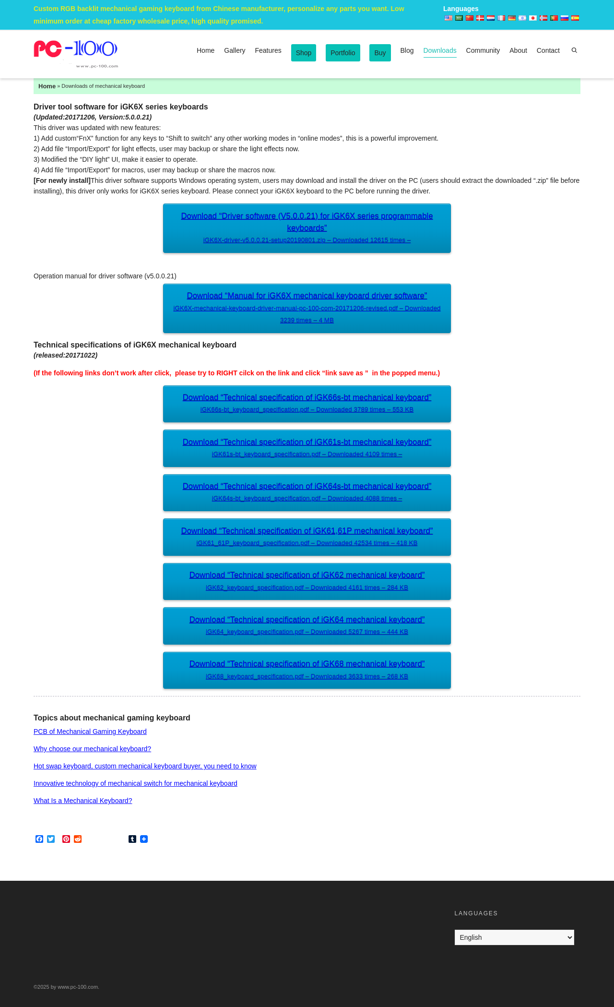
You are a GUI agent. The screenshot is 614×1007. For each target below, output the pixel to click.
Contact (548, 50)
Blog (407, 50)
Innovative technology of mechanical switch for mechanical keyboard (135, 783)
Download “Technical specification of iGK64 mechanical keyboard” (307, 626)
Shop (304, 53)
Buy (380, 53)
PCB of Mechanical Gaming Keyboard (90, 731)
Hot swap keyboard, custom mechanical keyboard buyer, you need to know (145, 766)
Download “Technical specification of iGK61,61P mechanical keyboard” (307, 538)
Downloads (439, 52)
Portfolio (343, 53)
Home (205, 50)
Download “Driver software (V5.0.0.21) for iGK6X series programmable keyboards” (307, 229)
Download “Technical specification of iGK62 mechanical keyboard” (307, 582)
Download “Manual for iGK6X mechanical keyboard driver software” (307, 308)
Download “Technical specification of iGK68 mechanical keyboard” (307, 670)
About (518, 50)
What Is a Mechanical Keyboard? (83, 800)
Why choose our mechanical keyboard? (92, 749)
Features (268, 50)
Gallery (234, 50)
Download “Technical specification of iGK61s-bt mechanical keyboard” (307, 449)
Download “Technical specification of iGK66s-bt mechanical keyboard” (307, 404)
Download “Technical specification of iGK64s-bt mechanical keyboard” (307, 493)
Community (483, 50)
